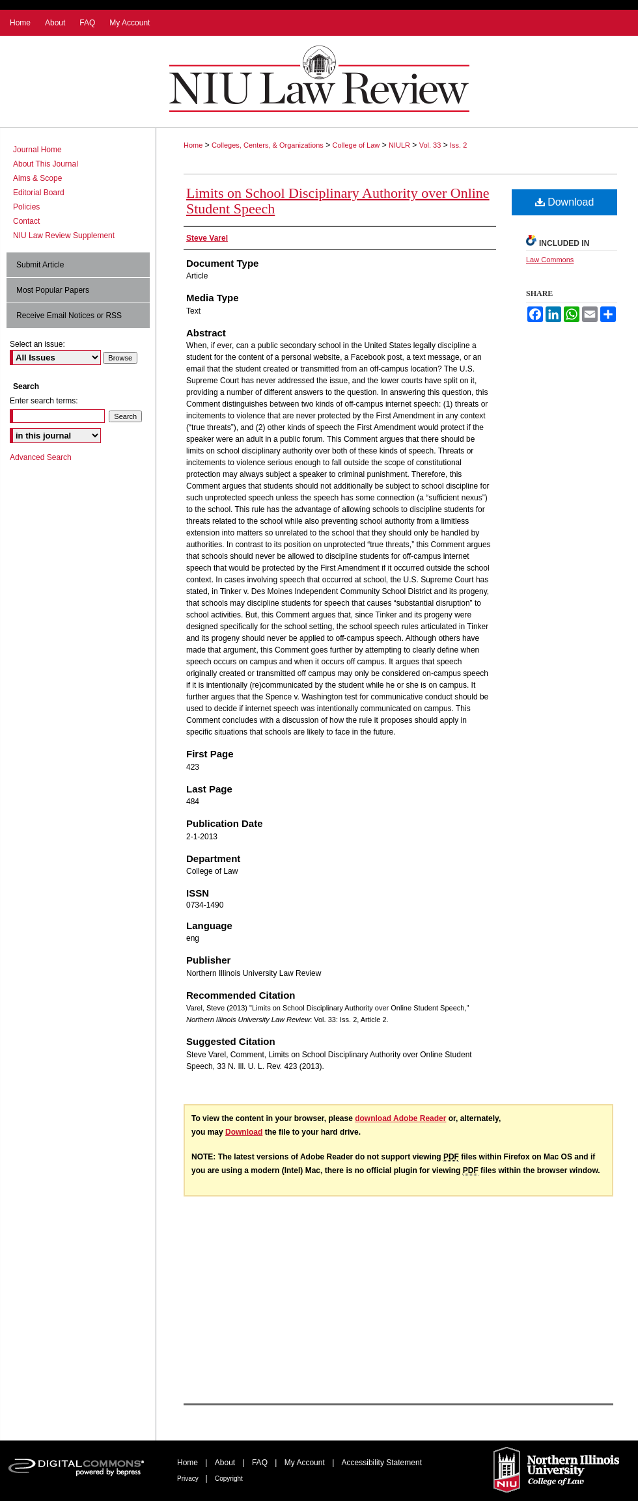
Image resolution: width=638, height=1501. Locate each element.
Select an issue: (37, 344)
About (226, 1462)
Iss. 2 (458, 145)
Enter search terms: (44, 400)
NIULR (399, 145)
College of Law (356, 145)
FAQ (261, 1462)
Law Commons (550, 260)
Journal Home (37, 149)
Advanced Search (41, 457)
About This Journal (45, 164)
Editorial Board (38, 192)
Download (564, 202)
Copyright (229, 1478)
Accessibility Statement (382, 1462)
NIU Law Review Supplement (64, 235)
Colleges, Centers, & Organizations (268, 145)
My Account (305, 1462)
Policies (26, 206)
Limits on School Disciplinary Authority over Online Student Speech (338, 201)
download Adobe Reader (400, 1118)
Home (193, 145)
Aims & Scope (37, 178)
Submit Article (40, 264)
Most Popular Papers (52, 290)
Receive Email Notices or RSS (69, 315)
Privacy (189, 1478)
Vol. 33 (430, 145)
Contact (26, 221)
